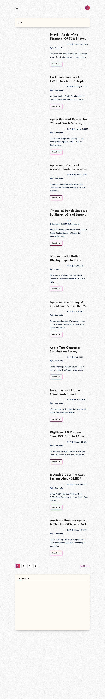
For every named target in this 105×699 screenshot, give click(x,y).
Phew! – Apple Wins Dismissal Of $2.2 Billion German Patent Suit (67, 38)
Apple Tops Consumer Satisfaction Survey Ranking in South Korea (67, 352)
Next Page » (85, 567)
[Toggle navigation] (17, 8)
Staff (60, 44)
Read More (56, 64)
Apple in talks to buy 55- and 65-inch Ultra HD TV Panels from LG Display (67, 306)
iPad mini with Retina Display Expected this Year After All (65, 261)
